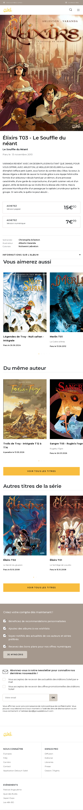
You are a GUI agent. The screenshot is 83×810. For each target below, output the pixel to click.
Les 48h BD (8, 802)
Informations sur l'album (41, 255)
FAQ (5, 758)
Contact (7, 766)
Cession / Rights (52, 770)
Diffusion (49, 753)
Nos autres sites (14, 2)
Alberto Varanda (27, 243)
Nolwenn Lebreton (28, 246)
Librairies (49, 762)
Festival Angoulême (12, 789)
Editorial (49, 758)
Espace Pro (73, 2)
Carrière (7, 762)
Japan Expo (8, 798)
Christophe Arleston (29, 240)
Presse (48, 766)
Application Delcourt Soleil (15, 770)
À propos (7, 753)
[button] (39, 354)
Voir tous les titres (41, 471)
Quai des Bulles (10, 794)
